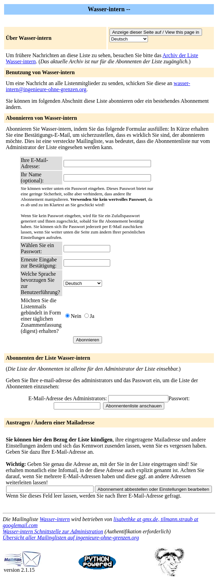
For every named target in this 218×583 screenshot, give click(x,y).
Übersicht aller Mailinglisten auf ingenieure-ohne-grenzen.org (71, 537)
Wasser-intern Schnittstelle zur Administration (53, 531)
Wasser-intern (54, 519)
